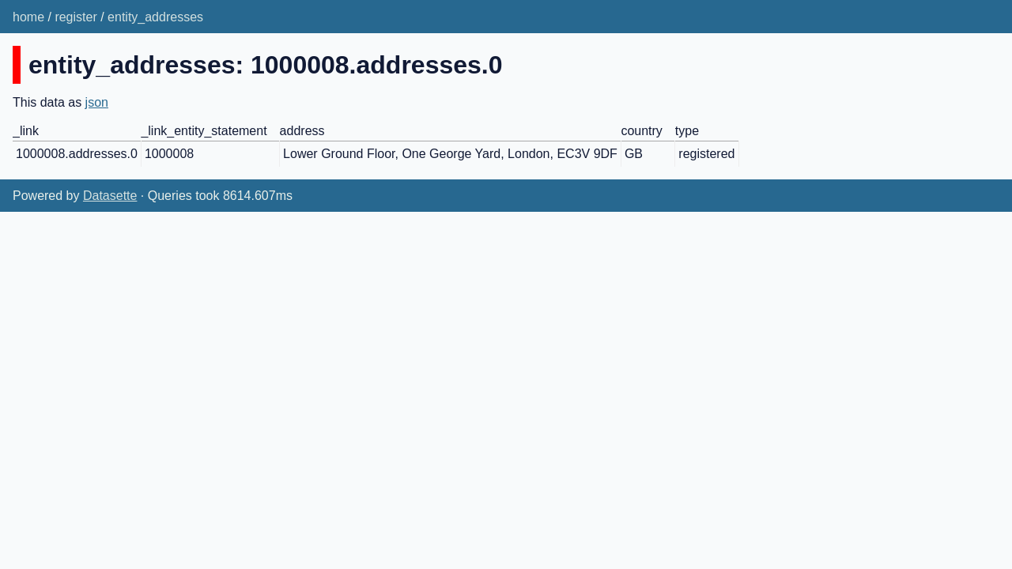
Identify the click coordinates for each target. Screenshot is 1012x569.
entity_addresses (155, 17)
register (75, 17)
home (28, 17)
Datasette (110, 195)
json (96, 102)
